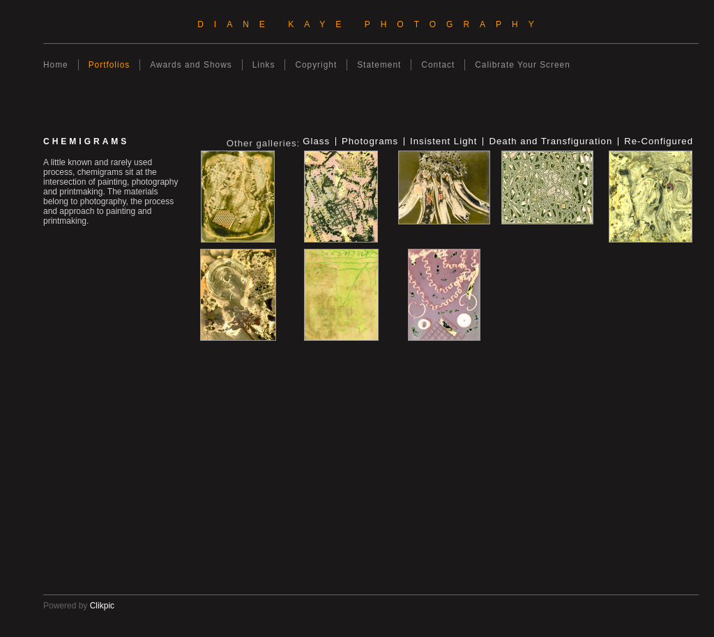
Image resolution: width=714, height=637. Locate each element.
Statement (379, 65)
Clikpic (102, 606)
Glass (316, 141)
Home (55, 65)
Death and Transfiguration (550, 141)
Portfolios (109, 65)
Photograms (370, 141)
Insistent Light (443, 141)
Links (263, 65)
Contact (438, 65)
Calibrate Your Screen (522, 65)
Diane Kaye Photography (371, 24)
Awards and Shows (190, 65)
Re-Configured (658, 141)
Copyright (316, 65)
